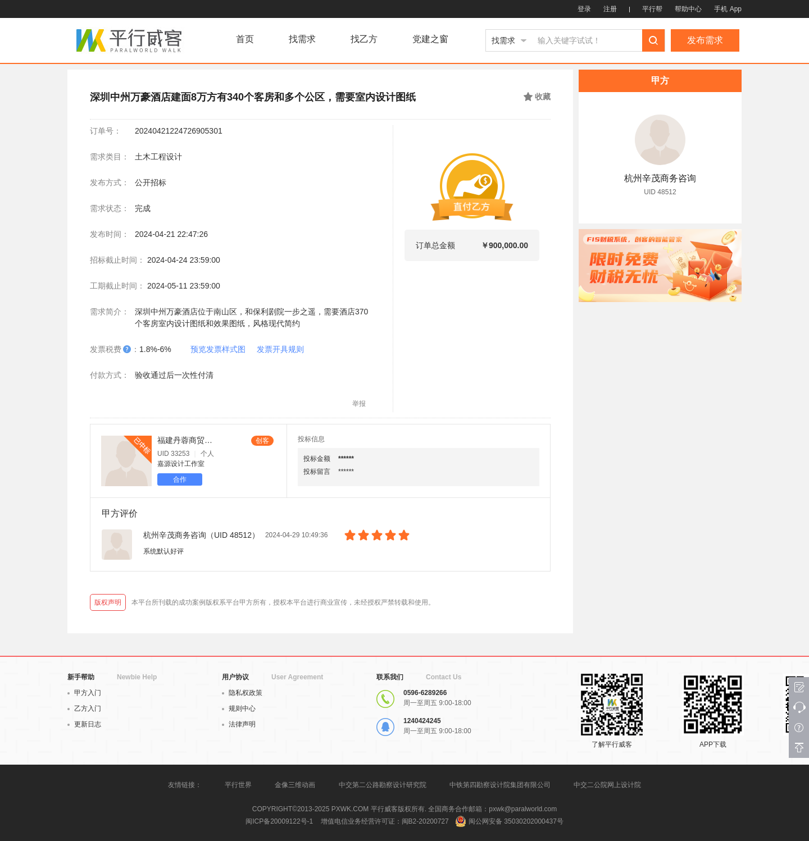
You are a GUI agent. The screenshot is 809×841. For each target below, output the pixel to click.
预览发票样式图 (218, 349)
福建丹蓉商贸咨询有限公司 (184, 440)
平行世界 (238, 785)
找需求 (302, 39)
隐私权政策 (242, 692)
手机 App (728, 9)
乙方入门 (84, 708)
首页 (245, 39)
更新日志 (84, 724)
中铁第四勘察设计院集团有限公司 (500, 785)
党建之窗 (430, 39)
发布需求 (705, 40)
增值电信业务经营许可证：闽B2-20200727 (385, 821)
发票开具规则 (280, 349)
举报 (359, 404)
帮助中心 (688, 9)
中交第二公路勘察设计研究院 (383, 785)
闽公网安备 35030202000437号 (516, 821)
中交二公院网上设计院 (607, 785)
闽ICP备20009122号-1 (279, 821)
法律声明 (239, 724)
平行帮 (652, 9)
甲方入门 (84, 692)
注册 (610, 9)
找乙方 (364, 39)
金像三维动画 (295, 785)
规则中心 (239, 708)
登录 (584, 9)
